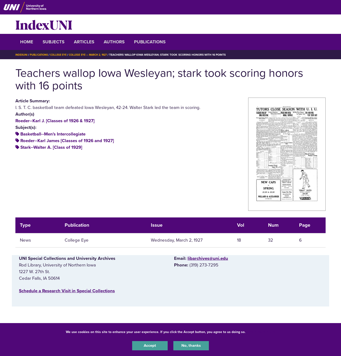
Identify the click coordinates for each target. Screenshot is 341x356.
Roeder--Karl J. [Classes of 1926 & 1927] (54, 120)
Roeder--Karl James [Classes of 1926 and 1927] (67, 140)
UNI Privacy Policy (261, 331)
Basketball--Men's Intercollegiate (52, 134)
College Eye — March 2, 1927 (95, 54)
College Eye (63, 54)
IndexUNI (43, 24)
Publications (150, 42)
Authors (114, 42)
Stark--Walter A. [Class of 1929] (51, 147)
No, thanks (191, 345)
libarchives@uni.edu (208, 258)
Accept (150, 345)
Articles (84, 42)
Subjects (53, 42)
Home (26, 42)
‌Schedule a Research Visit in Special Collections (67, 290)
